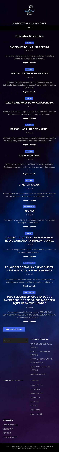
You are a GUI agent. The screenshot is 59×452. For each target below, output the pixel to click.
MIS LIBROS (29, 42)
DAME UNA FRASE (29, 263)
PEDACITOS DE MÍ (29, 206)
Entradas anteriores (14, 329)
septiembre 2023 (37, 393)
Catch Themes (42, 448)
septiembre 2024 (37, 385)
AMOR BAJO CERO (29, 155)
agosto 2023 (35, 397)
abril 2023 (34, 406)
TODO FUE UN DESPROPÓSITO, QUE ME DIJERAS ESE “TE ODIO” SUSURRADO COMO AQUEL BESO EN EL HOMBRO (29, 300)
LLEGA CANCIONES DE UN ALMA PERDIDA (29, 102)
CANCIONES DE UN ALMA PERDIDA (29, 47)
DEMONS (29, 211)
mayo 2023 (35, 402)
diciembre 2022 (36, 414)
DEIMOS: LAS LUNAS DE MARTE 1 (29, 129)
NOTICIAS (29, 98)
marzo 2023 (35, 410)
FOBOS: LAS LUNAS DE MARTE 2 (29, 73)
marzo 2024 (35, 389)
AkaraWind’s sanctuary (29, 23)
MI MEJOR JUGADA (29, 184)
